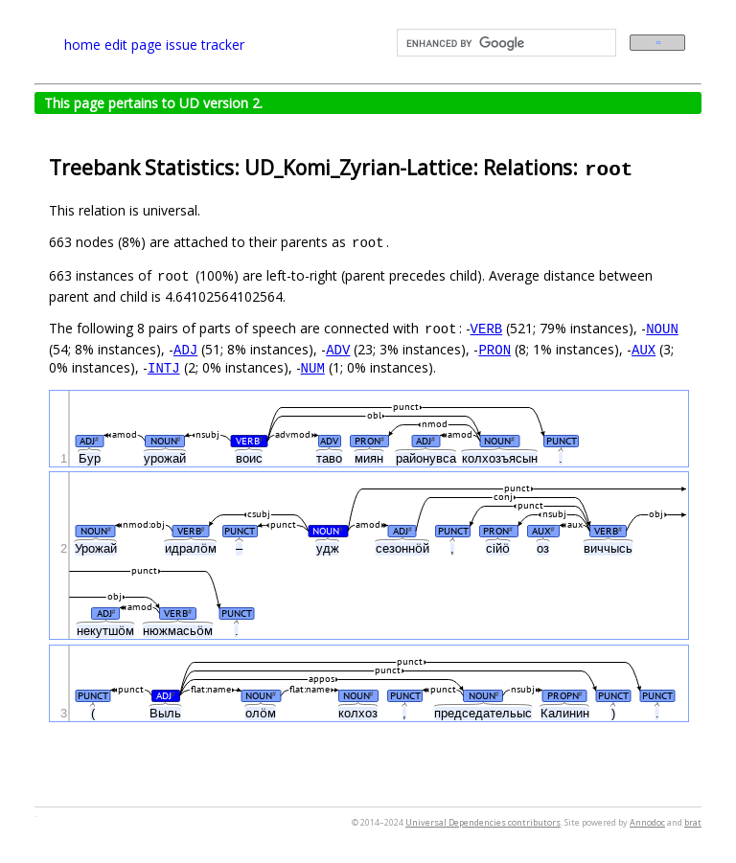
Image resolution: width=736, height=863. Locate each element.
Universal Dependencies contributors (483, 822)
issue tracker (205, 44)
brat (693, 822)
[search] (504, 43)
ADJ (185, 349)
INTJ (164, 367)
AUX (644, 349)
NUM (313, 367)
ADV (338, 349)
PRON (494, 349)
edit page (133, 44)
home (82, 44)
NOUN (662, 328)
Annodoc (647, 822)
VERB (487, 328)
